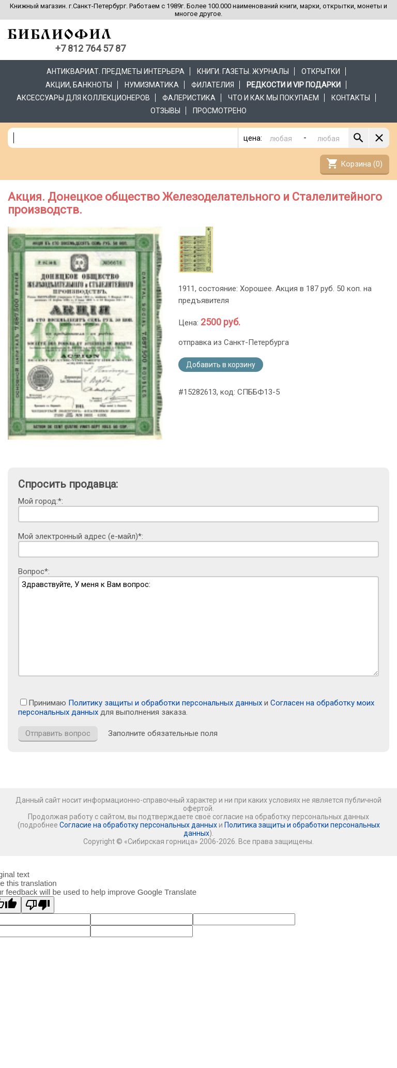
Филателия (212, 85)
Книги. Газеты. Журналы (243, 71)
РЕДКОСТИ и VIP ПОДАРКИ (294, 85)
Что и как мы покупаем (273, 98)
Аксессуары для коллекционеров (83, 98)
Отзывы (165, 111)
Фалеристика (189, 98)
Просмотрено (220, 111)
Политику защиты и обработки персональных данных (165, 703)
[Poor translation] (37, 904)
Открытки (320, 71)
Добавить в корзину (220, 364)
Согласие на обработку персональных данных (138, 825)
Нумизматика (152, 85)
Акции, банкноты (78, 85)
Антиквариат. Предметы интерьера (116, 71)
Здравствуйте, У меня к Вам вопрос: (198, 626)
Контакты (350, 98)
